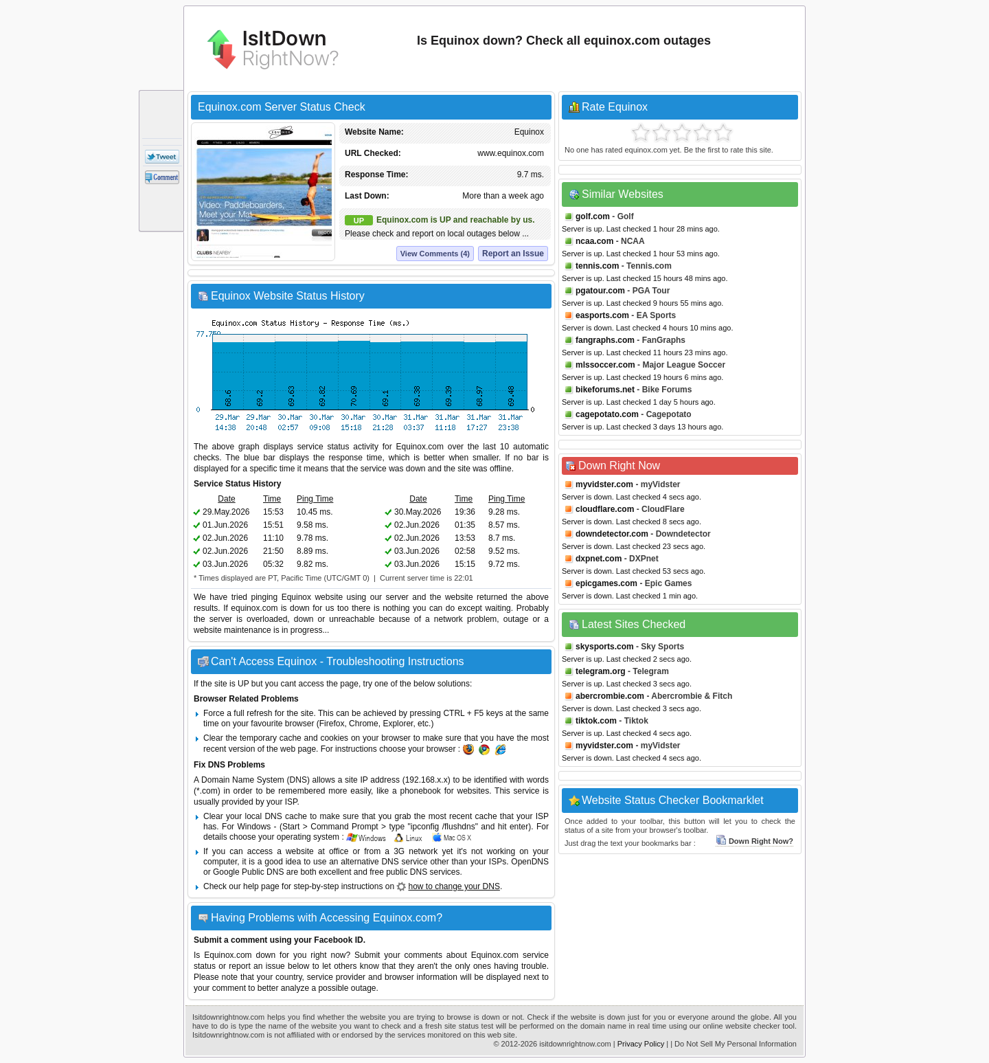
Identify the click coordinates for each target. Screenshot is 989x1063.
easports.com (602, 315)
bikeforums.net (605, 389)
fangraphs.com (605, 340)
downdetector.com (612, 534)
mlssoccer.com (605, 365)
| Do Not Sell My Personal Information (733, 1044)
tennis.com (597, 266)
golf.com (593, 216)
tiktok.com (596, 721)
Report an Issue (513, 253)
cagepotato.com (607, 414)
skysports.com (605, 646)
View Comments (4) (435, 253)
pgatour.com (600, 290)
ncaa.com (594, 241)
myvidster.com (604, 484)
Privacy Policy (640, 1044)
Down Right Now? (754, 841)
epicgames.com (606, 583)
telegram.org (601, 671)
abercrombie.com (610, 696)
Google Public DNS (248, 872)
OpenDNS (530, 861)
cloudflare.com (605, 509)
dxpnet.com (599, 558)
